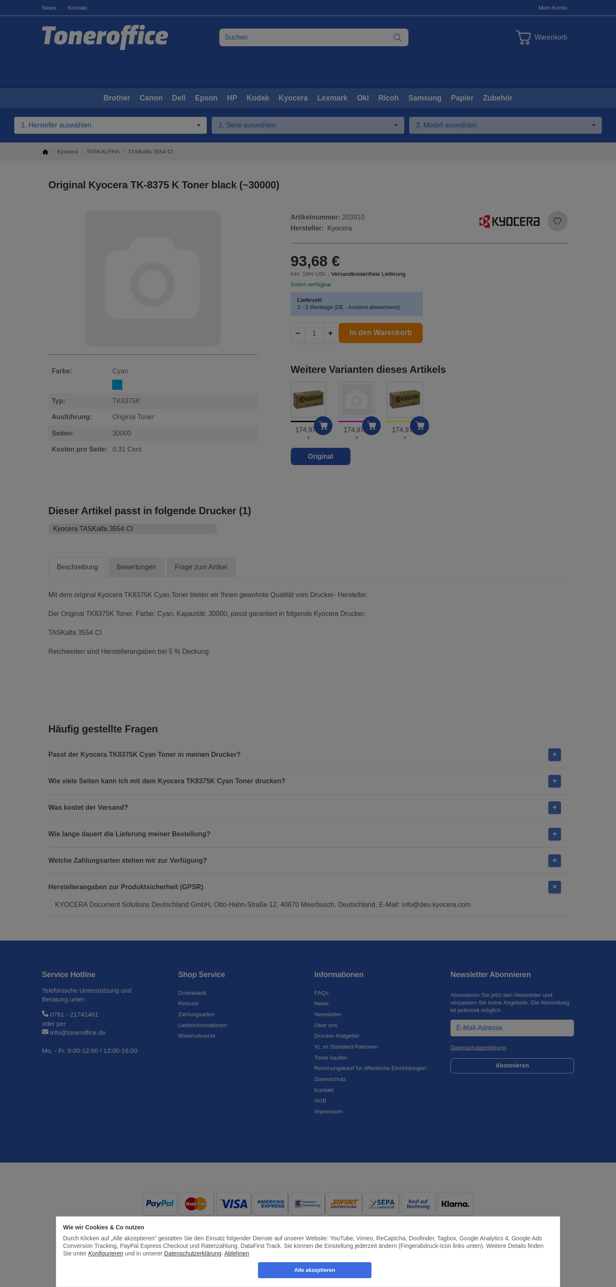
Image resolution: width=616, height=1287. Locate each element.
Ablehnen (236, 1253)
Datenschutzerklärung (192, 1253)
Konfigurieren (105, 1253)
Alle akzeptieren (314, 1270)
